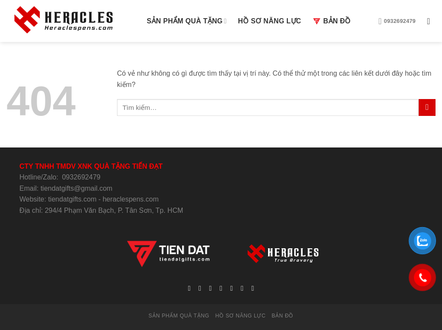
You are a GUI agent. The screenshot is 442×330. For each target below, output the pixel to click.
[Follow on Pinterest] (242, 288)
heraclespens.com (131, 199)
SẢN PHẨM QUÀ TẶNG (187, 21)
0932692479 (81, 177)
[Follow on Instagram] (199, 288)
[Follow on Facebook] (189, 288)
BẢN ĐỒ (332, 21)
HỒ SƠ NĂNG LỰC (269, 21)
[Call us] (231, 288)
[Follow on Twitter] (210, 288)
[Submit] (427, 107)
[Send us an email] (221, 288)
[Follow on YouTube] (252, 288)
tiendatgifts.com (72, 199)
